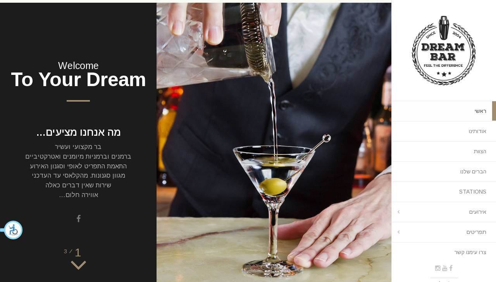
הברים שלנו (473, 171)
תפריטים (476, 232)
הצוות (480, 151)
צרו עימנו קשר (470, 252)
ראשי (480, 111)
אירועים (477, 212)
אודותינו (477, 131)
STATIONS (472, 192)
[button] (11, 230)
